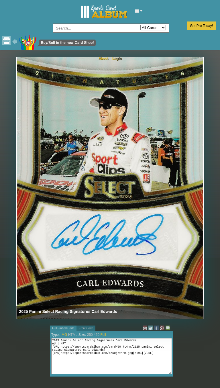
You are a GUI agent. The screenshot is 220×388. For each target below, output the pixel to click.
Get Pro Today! (201, 26)
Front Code (86, 328)
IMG (64, 335)
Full (103, 335)
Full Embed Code (63, 328)
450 (96, 335)
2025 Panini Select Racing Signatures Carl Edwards (68, 311)
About (104, 58)
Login (117, 58)
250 (90, 335)
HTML (73, 335)
